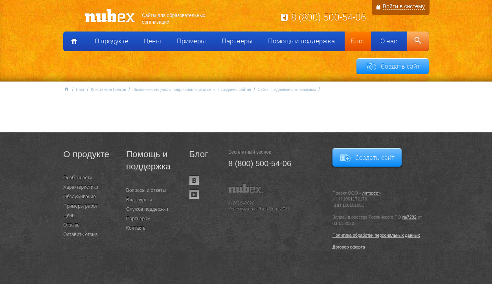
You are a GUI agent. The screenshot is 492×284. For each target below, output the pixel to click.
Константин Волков (108, 89)
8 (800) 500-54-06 (328, 17)
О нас (388, 41)
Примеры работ (80, 206)
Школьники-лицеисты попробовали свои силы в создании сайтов (191, 89)
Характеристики (80, 187)
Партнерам (138, 218)
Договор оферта (348, 247)
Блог (358, 41)
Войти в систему (404, 6)
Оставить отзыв (80, 234)
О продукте (112, 41)
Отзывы (72, 225)
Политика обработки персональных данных (376, 235)
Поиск (418, 41)
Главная (66, 89)
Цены (152, 41)
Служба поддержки (147, 209)
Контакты (136, 228)
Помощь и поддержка (301, 41)
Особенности (77, 177)
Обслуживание (79, 196)
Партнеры (237, 41)
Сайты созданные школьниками (286, 89)
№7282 (409, 217)
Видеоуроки (139, 199)
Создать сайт (400, 66)
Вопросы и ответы (146, 190)
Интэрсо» (371, 193)
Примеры (191, 41)
